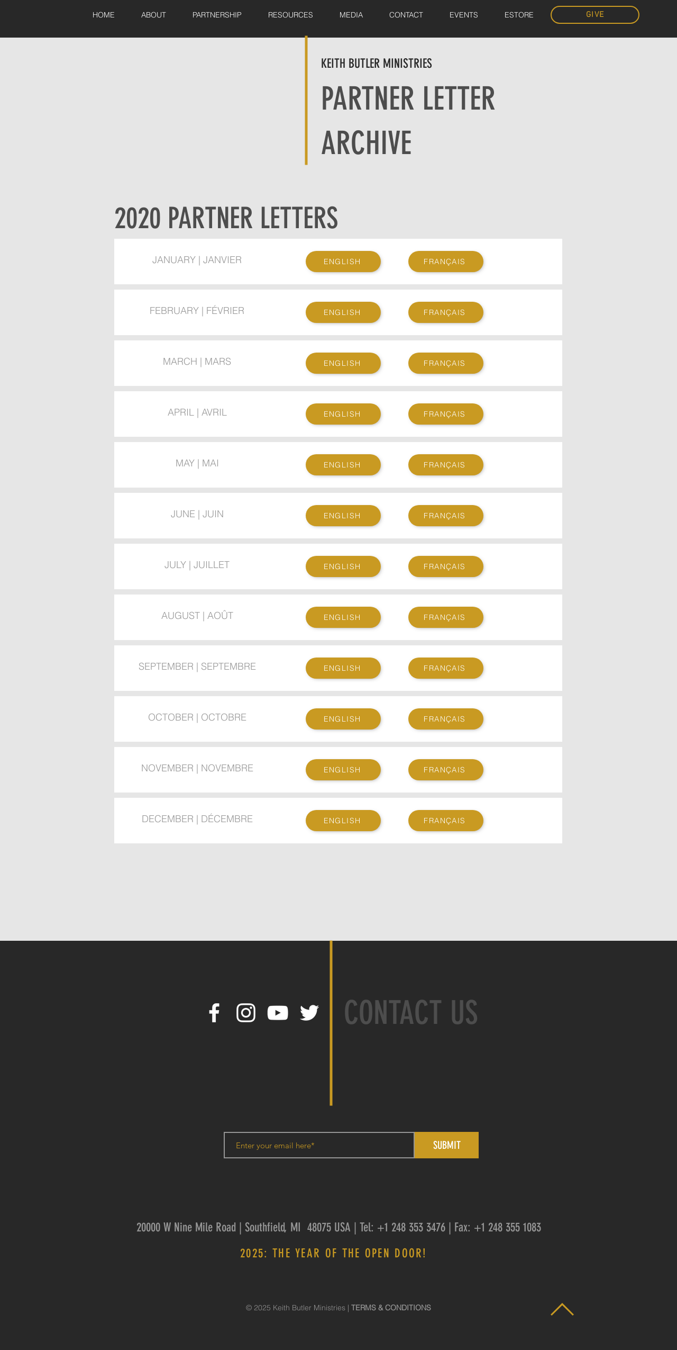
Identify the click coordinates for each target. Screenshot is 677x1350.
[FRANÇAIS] (445, 261)
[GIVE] (595, 15)
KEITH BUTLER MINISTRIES (376, 63)
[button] (351, 15)
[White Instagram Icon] (246, 1012)
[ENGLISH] (343, 261)
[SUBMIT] (447, 1145)
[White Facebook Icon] (214, 1012)
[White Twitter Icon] (309, 1012)
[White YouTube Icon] (277, 1012)
